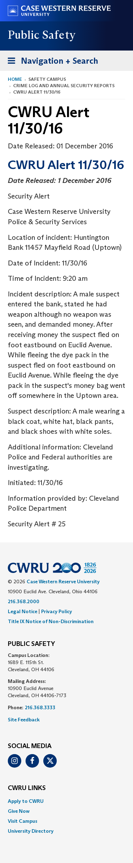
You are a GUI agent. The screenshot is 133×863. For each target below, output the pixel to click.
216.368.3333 (40, 707)
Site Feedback (24, 719)
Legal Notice (22, 611)
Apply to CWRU (26, 801)
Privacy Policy (56, 611)
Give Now (18, 811)
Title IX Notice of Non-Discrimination (51, 621)
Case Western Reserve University (63, 581)
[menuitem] (66, 801)
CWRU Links (27, 788)
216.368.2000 (23, 601)
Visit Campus (22, 821)
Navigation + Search (50, 62)
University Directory (31, 831)
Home (15, 79)
